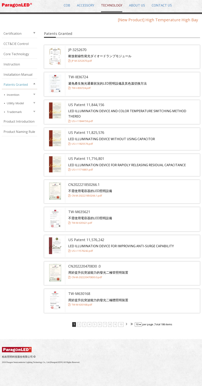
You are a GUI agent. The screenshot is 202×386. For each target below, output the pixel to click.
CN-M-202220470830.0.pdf (85, 277)
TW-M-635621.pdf (80, 223)
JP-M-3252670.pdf (80, 60)
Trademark (14, 112)
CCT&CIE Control (16, 44)
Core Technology (16, 54)
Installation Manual (18, 74)
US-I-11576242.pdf (80, 251)
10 (121, 324)
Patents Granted (16, 84)
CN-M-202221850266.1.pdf (85, 195)
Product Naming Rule (19, 132)
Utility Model (15, 103)
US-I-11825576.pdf (80, 143)
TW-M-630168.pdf (80, 304)
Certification (13, 33)
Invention (12, 95)
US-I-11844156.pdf (80, 121)
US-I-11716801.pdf (80, 169)
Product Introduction (19, 121)
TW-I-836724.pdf (79, 88)
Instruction (12, 64)
